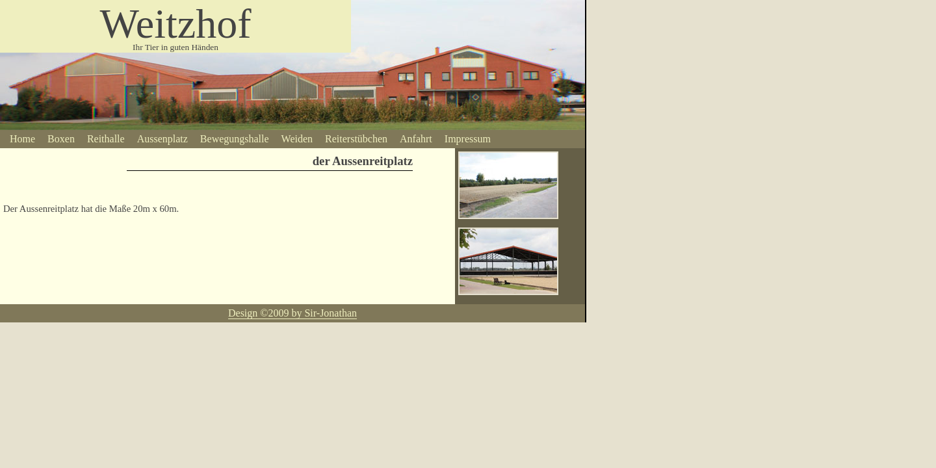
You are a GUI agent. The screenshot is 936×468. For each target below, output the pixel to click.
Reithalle (106, 138)
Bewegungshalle (234, 138)
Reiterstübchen (356, 138)
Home (22, 138)
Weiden (297, 138)
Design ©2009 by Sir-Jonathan (292, 312)
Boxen (61, 138)
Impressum (468, 138)
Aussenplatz (162, 138)
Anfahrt (416, 138)
